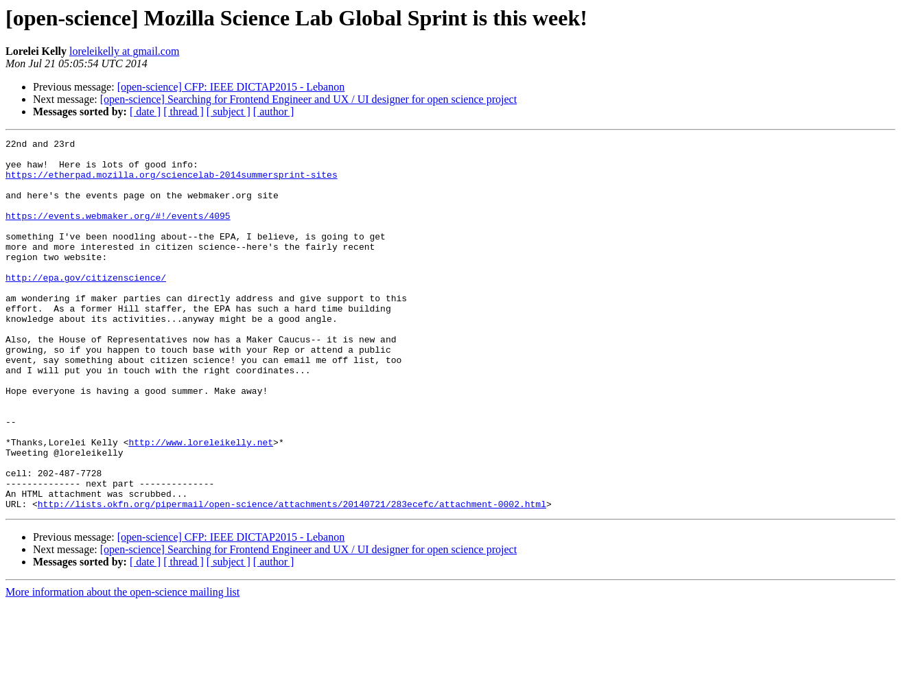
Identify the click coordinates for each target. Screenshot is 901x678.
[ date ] (145, 111)
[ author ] (273, 111)
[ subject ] (228, 111)
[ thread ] (183, 111)
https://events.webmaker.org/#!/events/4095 (118, 232)
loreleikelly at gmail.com (124, 51)
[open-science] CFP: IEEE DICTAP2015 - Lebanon (231, 87)
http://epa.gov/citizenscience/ (85, 306)
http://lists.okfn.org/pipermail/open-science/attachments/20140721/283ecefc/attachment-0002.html (292, 578)
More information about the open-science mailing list (122, 666)
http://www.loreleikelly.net (200, 504)
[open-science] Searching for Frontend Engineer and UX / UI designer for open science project (308, 99)
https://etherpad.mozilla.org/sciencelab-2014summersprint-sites (171, 182)
